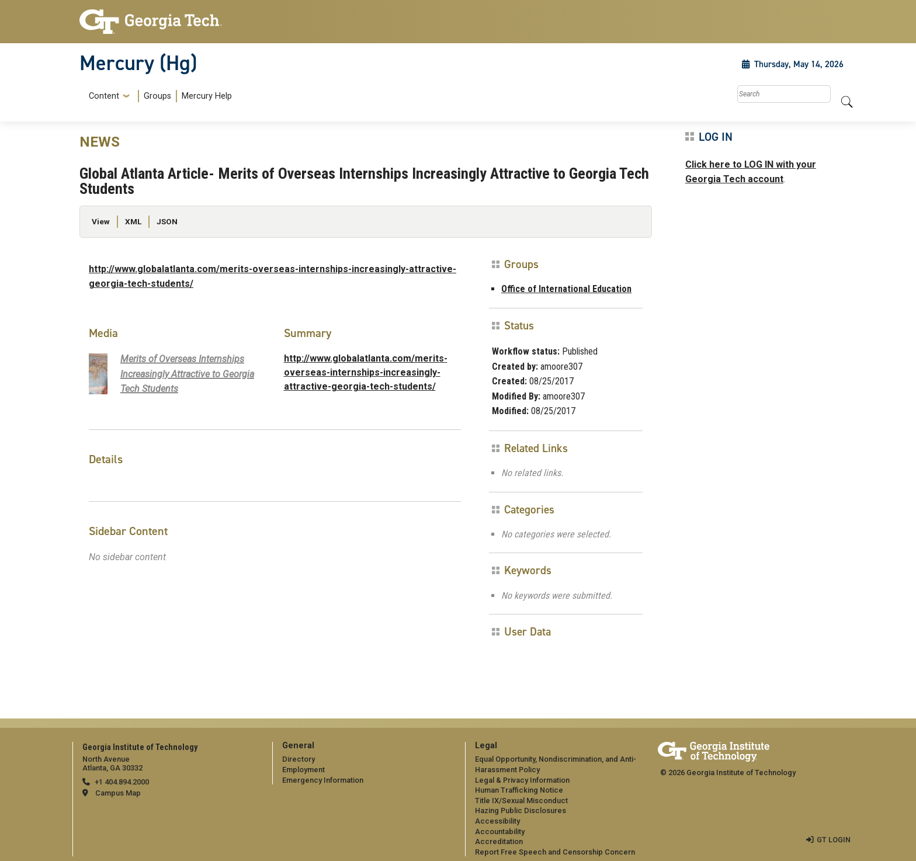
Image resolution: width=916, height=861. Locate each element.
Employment (303, 769)
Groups (157, 96)
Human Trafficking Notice (519, 790)
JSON (167, 221)
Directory (298, 759)
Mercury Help (207, 96)
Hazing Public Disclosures (520, 810)
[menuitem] (158, 96)
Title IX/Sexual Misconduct (521, 800)
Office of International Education (566, 288)
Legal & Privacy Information (522, 780)
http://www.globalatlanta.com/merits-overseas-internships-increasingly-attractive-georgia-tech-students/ (365, 372)
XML (133, 221)
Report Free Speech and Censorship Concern (555, 852)
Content (104, 96)
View (101, 221)
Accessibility (497, 821)
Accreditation (499, 841)
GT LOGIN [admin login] (834, 839)
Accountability (500, 831)
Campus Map (118, 793)
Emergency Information (322, 780)
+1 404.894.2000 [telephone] (122, 781)
